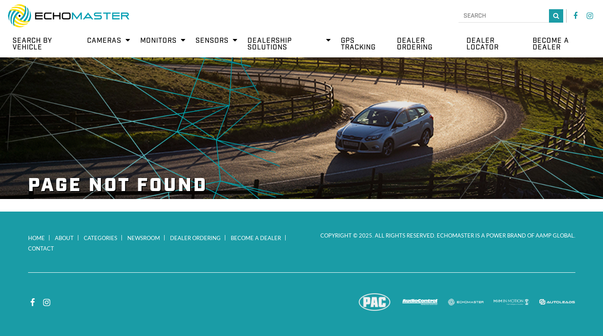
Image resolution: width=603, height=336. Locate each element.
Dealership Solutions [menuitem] (269, 44)
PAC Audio (374, 302)
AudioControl (420, 302)
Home (36, 238)
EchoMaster (466, 302)
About (64, 238)
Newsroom (143, 238)
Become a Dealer (256, 238)
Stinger (329, 302)
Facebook (575, 16)
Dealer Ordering (195, 238)
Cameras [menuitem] (104, 40)
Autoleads (557, 302)
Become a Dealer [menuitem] (551, 44)
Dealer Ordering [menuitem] (415, 44)
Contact (41, 248)
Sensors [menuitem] (212, 40)
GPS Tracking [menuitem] (358, 44)
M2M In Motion (511, 302)
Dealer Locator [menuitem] (482, 44)
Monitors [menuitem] (158, 40)
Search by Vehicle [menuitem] (32, 44)
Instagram (590, 16)
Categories (100, 238)
